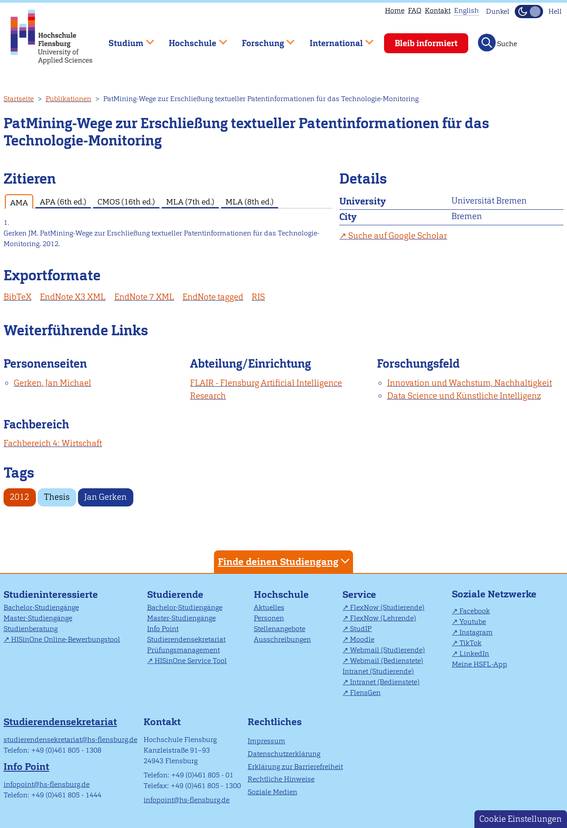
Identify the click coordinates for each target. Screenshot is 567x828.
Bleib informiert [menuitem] (426, 43)
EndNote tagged (213, 296)
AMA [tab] (19, 202)
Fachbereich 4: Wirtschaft (53, 443)
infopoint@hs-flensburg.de (46, 784)
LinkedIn (474, 653)
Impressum (266, 741)
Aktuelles (269, 607)
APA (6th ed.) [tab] (63, 201)
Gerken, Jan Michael (52, 382)
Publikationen (68, 98)
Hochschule (281, 594)
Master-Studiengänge (38, 618)
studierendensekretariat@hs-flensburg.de (70, 739)
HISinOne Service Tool (191, 660)
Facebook (474, 611)
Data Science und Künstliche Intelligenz (464, 395)
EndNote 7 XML (144, 296)
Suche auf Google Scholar (397, 235)
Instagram (476, 632)
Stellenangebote (279, 628)
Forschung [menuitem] (262, 39)
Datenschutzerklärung (284, 753)
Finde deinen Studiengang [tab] (285, 561)
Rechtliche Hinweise (281, 779)
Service (359, 594)
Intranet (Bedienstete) (384, 682)
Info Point (163, 628)
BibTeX (17, 296)
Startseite (19, 98)
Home (394, 10)
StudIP (361, 628)
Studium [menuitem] (125, 39)
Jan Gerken (105, 496)
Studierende (175, 594)
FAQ (414, 10)
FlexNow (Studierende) (387, 607)
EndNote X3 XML (72, 296)
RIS (258, 296)
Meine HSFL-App (479, 664)
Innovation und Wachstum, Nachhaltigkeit (469, 382)
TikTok (470, 642)
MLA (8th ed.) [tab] (249, 201)
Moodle (362, 639)
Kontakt (437, 10)
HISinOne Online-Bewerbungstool (65, 639)
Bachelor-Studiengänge (41, 607)
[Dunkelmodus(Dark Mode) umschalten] (529, 11)
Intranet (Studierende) (378, 671)
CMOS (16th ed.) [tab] (126, 201)
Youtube (472, 621)
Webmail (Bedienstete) (386, 660)
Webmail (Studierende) (387, 650)
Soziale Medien (272, 792)
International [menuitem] (335, 39)
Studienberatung (31, 628)
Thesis (57, 496)
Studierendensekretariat (186, 639)
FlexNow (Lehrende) (383, 618)
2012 (19, 496)
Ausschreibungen (282, 639)
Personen (269, 618)
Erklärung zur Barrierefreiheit (295, 766)
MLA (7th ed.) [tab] (190, 201)
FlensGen (365, 692)
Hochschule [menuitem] (191, 39)
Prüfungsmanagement (183, 650)
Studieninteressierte (51, 594)
